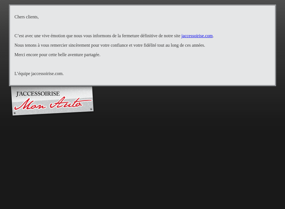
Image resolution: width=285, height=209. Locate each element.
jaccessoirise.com (197, 35)
